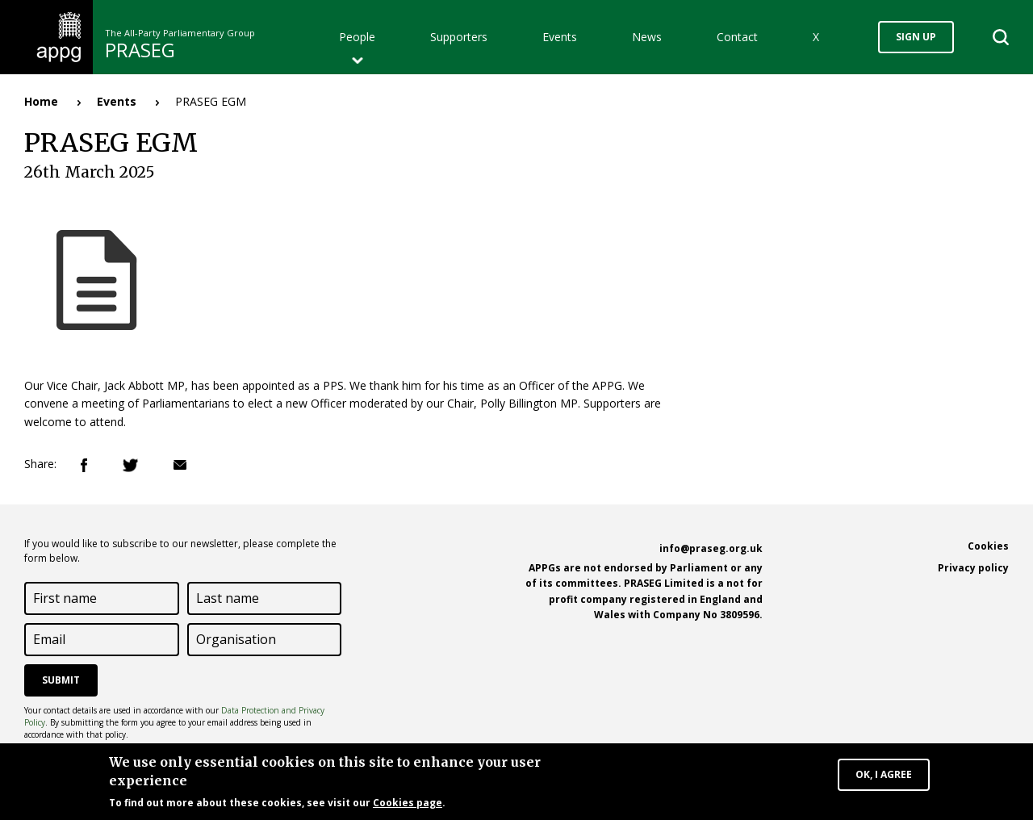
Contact (737, 36)
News (647, 36)
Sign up (916, 37)
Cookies (988, 546)
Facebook (84, 465)
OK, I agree (883, 777)
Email (180, 465)
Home (41, 101)
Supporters (458, 36)
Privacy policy (973, 568)
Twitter (130, 465)
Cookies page (407, 805)
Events (559, 36)
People (357, 36)
